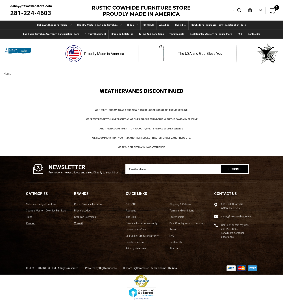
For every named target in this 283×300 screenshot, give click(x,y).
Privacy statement (95, 34)
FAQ (240, 34)
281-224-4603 (30, 13)
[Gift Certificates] (250, 10)
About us (164, 25)
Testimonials (176, 34)
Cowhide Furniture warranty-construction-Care (218, 25)
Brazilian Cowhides (85, 216)
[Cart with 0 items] (274, 10)
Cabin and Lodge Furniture (54, 25)
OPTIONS (148, 25)
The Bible (180, 25)
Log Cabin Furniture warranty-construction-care (51, 34)
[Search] (239, 10)
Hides (132, 25)
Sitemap (174, 248)
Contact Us (254, 34)
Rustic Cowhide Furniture (88, 204)
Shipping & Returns (122, 34)
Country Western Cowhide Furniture (99, 25)
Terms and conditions (151, 34)
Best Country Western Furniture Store (211, 34)
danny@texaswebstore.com (31, 6)
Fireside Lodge (82, 210)
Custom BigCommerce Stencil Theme (144, 268)
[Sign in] (260, 10)
